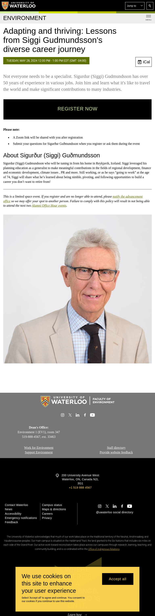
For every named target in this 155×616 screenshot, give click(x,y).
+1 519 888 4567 (80, 487)
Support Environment (39, 452)
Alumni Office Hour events (49, 205)
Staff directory (116, 447)
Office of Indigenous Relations (103, 549)
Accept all (117, 579)
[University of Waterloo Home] (19, 6)
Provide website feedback (116, 452)
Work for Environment (38, 447)
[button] (134, 6)
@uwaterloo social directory (114, 512)
